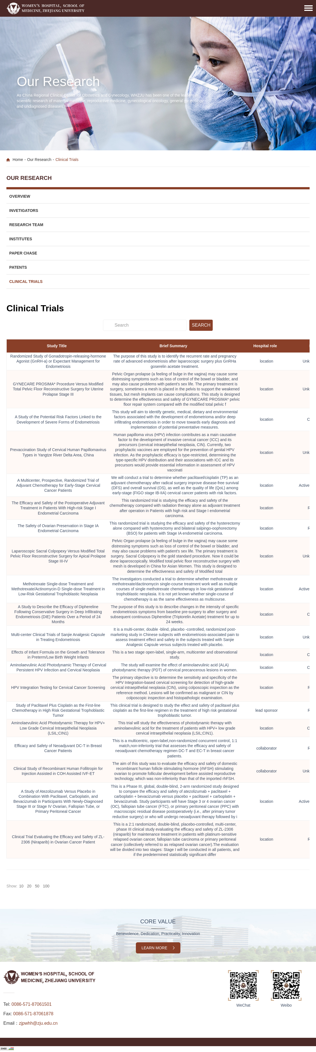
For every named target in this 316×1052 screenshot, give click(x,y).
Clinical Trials (26, 281)
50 (37, 886)
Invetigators (23, 210)
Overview (19, 196)
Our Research (39, 159)
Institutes (20, 239)
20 (29, 886)
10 (21, 886)
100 (46, 886)
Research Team (26, 224)
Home (18, 159)
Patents (18, 267)
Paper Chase (23, 253)
